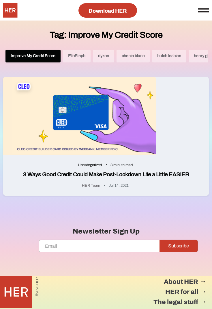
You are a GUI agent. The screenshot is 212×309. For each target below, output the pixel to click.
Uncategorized (90, 165)
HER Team (91, 186)
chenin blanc (133, 56)
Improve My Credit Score (33, 56)
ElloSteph (76, 56)
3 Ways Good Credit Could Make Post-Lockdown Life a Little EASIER (106, 174)
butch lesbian (169, 56)
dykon (103, 56)
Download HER (108, 11)
